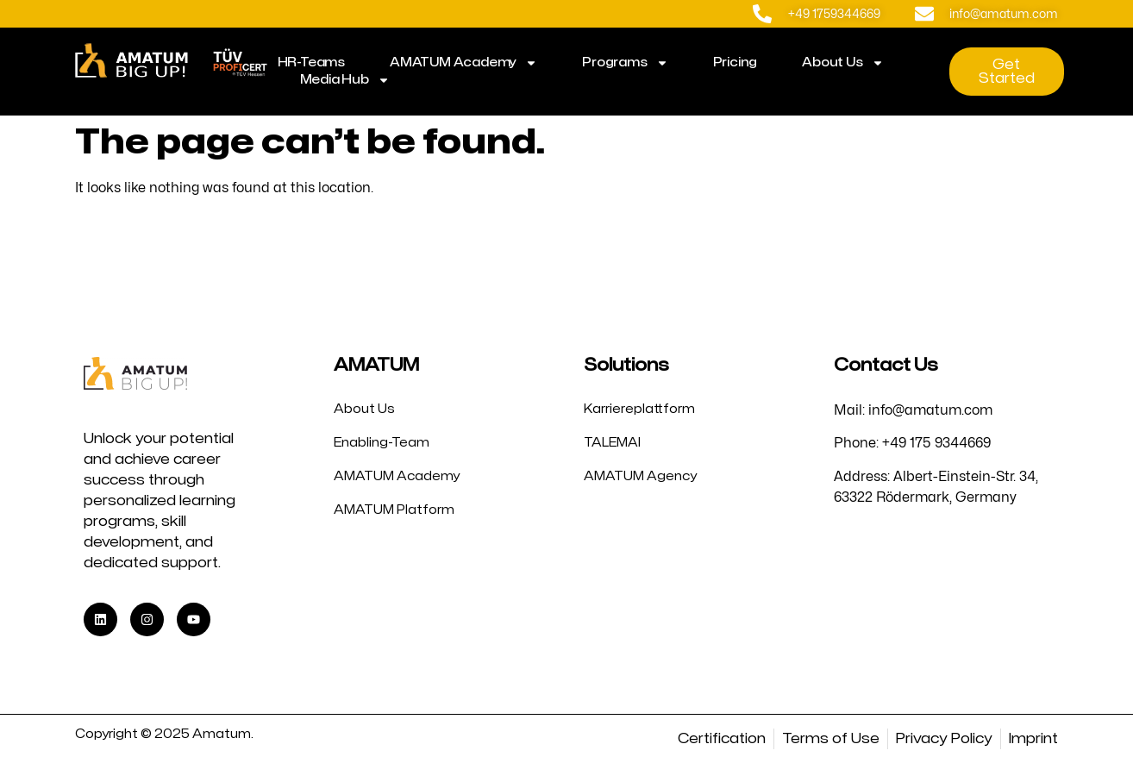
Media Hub (345, 80)
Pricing (735, 62)
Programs (624, 63)
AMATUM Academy (463, 63)
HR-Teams (311, 62)
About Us (842, 63)
